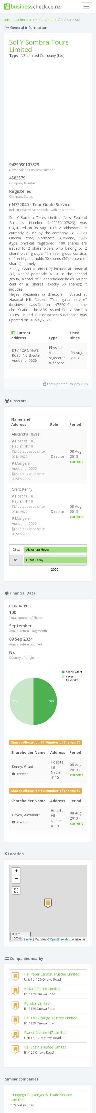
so (69, 19)
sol (77, 19)
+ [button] (16, 753)
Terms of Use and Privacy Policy (48, 1095)
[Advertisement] (48, 111)
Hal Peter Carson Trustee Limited (51, 855)
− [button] (16, 761)
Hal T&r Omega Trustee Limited (50, 899)
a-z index (48, 19)
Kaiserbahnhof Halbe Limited (35, 1030)
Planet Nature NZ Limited (45, 913)
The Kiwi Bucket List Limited (34, 995)
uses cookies (38, 1099)
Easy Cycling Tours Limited (33, 1044)
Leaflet (28, 820)
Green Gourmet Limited (30, 1059)
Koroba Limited (37, 884)
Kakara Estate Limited (42, 870)
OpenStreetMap (60, 820)
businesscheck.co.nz (20, 19)
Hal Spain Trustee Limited (45, 928)
